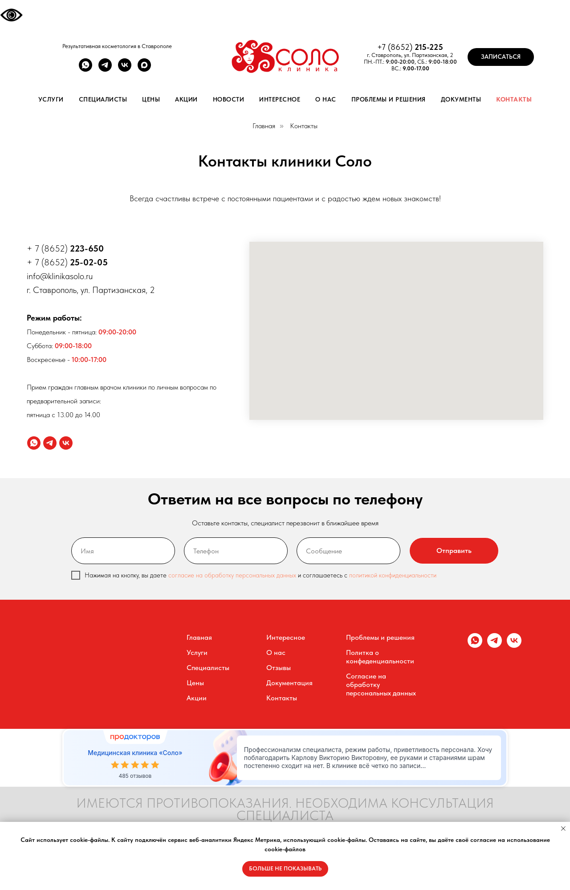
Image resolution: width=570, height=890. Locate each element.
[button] (501, 57)
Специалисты (103, 99)
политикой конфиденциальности (392, 575)
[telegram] (105, 69)
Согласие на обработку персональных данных (381, 684)
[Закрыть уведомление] (563, 828)
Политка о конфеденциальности (380, 656)
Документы (461, 99)
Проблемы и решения (388, 99)
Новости (228, 99)
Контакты (514, 99)
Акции (186, 99)
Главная (263, 126)
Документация (289, 683)
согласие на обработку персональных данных (232, 575)
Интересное (279, 99)
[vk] (124, 69)
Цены (151, 99)
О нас (325, 99)
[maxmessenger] (144, 69)
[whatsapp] (85, 69)
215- (422, 47)
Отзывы (278, 667)
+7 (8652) (396, 47)
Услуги (51, 99)
